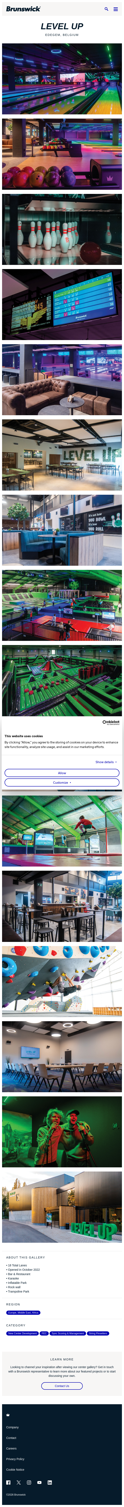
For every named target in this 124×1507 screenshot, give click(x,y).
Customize (60, 782)
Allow (62, 773)
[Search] (106, 9)
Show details (105, 762)
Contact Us (62, 1386)
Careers (11, 1448)
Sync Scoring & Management (68, 1333)
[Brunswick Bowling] (23, 9)
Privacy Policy (15, 1459)
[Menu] (116, 9)
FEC (44, 1333)
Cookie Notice (15, 1469)
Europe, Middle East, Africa (23, 1312)
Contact (11, 1438)
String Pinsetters (98, 1333)
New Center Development (22, 1333)
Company (12, 1427)
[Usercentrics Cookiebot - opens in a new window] (101, 722)
